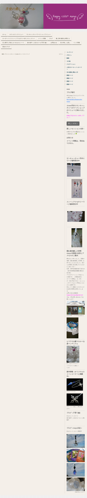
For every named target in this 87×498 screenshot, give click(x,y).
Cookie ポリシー (19, 54)
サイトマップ (27, 54)
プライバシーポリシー (10, 54)
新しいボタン (73, 123)
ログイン (61, 54)
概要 (3, 54)
